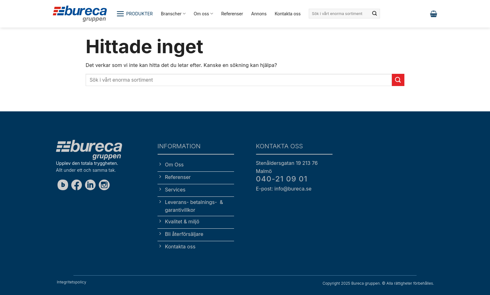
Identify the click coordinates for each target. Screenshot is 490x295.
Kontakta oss (288, 13)
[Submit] (375, 14)
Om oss (203, 14)
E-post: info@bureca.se (284, 189)
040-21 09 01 (282, 178)
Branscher (173, 14)
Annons (259, 13)
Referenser (232, 13)
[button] (134, 14)
